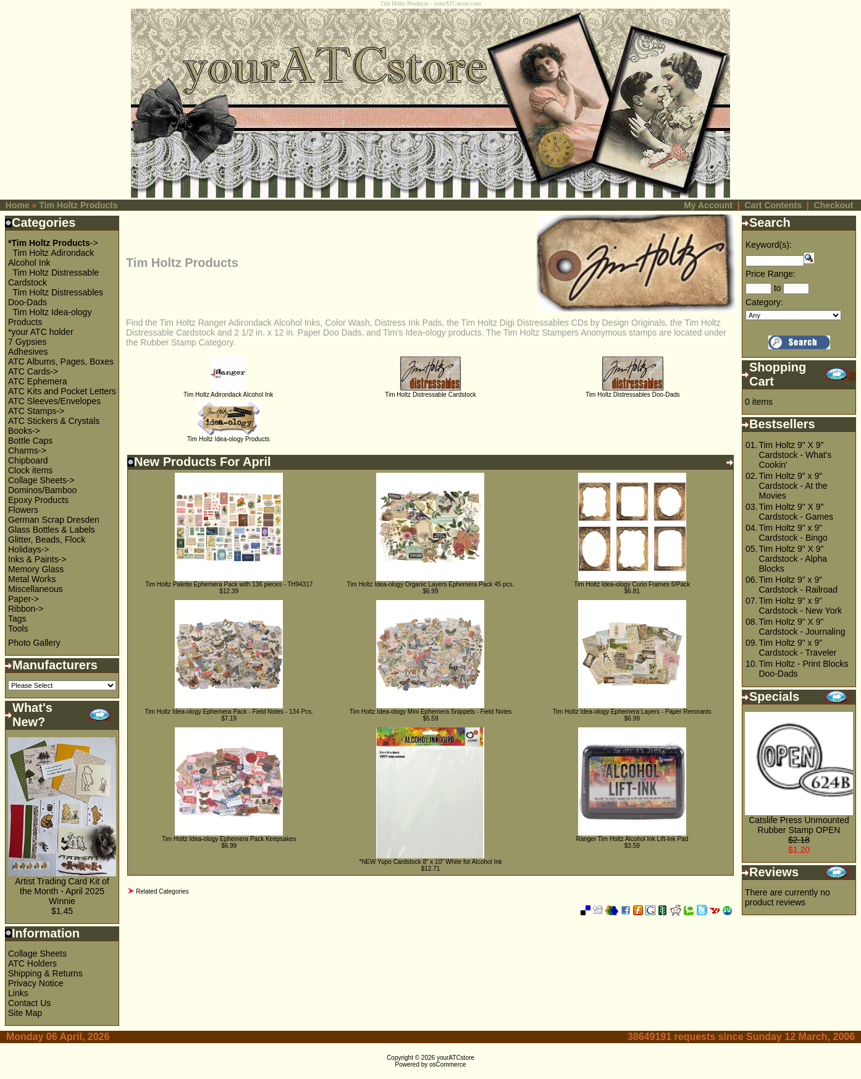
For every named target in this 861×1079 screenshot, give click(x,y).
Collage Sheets (37, 953)
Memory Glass (36, 569)
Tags (17, 619)
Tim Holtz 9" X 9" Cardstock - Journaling (801, 627)
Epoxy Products (38, 500)
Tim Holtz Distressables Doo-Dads (632, 392)
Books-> (24, 431)
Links (18, 993)
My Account (708, 205)
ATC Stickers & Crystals (53, 421)
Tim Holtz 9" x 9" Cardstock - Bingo (792, 533)
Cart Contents (773, 205)
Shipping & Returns (45, 973)
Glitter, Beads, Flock (46, 539)
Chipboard (28, 460)
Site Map (25, 1013)
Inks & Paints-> (37, 559)
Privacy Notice (35, 983)
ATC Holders (32, 963)
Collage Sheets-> (41, 480)
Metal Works (32, 579)
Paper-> (23, 599)
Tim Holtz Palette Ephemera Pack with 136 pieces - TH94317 (229, 584)
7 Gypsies (27, 342)
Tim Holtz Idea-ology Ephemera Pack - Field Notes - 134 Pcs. (229, 711)
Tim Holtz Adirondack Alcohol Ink (228, 392)
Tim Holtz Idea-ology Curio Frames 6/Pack (632, 584)
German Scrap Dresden (53, 520)
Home (18, 205)
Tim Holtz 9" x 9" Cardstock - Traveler (797, 648)
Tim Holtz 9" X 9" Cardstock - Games (795, 512)
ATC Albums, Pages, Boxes (61, 361)
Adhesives (28, 352)
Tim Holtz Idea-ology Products (228, 436)
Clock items (30, 470)
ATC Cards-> (33, 371)
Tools (18, 628)
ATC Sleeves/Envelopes (54, 401)
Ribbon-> (25, 609)
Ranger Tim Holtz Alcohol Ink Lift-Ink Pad (632, 839)
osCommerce (447, 1064)
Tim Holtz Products (78, 205)
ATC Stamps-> (36, 411)
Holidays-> (28, 549)
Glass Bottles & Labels (51, 530)
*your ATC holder (41, 332)
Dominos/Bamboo (42, 490)
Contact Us (29, 1003)
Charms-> (27, 450)
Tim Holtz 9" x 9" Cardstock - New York (800, 606)
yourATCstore (455, 1057)
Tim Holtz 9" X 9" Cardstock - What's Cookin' (794, 455)
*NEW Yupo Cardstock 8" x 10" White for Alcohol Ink (430, 861)
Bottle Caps (30, 441)
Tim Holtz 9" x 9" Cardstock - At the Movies (792, 486)
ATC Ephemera (37, 381)
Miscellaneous (35, 589)
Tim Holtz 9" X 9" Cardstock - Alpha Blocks (792, 558)
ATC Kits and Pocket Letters (62, 391)
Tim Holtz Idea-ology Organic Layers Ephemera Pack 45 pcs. (430, 584)
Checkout (834, 205)
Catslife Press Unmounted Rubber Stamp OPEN (799, 825)
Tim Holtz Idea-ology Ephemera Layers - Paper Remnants (632, 711)
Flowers (23, 510)
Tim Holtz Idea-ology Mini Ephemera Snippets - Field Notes (431, 711)
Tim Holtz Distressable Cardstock (430, 392)
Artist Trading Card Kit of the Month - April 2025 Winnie (62, 891)
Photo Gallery (34, 643)
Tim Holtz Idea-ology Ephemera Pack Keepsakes (229, 839)
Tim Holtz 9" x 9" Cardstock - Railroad (798, 585)
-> (53, 243)
